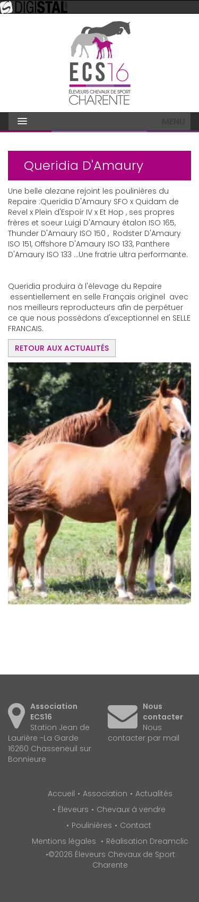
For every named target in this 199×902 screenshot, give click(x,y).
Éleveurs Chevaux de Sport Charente (99, 63)
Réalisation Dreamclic (147, 841)
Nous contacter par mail (143, 732)
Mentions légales (64, 841)
